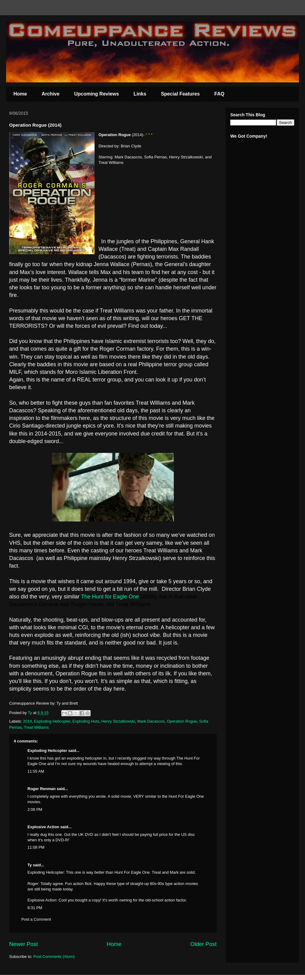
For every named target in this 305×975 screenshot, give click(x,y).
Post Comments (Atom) (54, 956)
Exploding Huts (85, 721)
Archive (50, 93)
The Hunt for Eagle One (110, 597)
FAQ (219, 93)
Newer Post (23, 944)
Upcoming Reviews (96, 93)
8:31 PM (34, 907)
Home (20, 93)
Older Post (203, 944)
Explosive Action (43, 827)
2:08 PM (34, 809)
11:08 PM (36, 847)
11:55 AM (35, 771)
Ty (29, 865)
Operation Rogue (182, 721)
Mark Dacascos (151, 721)
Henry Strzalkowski (118, 721)
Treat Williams (36, 727)
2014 (27, 721)
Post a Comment (36, 919)
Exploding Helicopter (52, 721)
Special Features (180, 93)
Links (140, 93)
